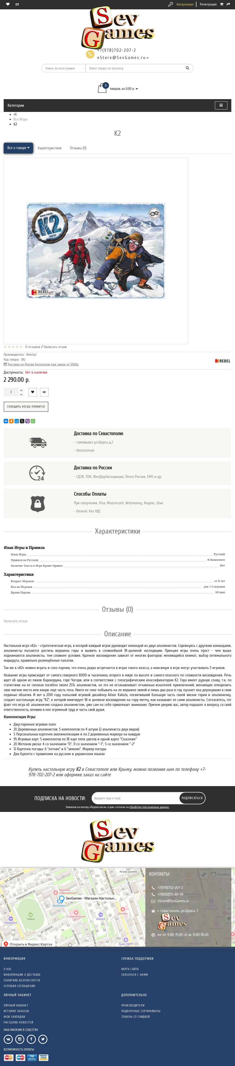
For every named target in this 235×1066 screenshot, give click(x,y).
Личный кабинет (16, 1005)
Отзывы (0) (78, 148)
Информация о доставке (22, 974)
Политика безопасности (22, 980)
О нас (8, 969)
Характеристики (50, 148)
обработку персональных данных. (149, 807)
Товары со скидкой (135, 1017)
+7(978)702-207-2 (170, 887)
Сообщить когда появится (26, 406)
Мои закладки (14, 1017)
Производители (133, 1005)
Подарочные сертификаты (141, 1011)
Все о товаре (18, 148)
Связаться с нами (134, 974)
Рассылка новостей (18, 1022)
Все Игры (21, 119)
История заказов (16, 1011)
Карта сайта (130, 969)
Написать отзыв (55, 347)
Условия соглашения (19, 986)
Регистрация (208, 4)
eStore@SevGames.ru (173, 901)
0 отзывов (31, 347)
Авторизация (185, 4)
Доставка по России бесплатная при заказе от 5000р (43, 364)
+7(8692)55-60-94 (170, 894)
